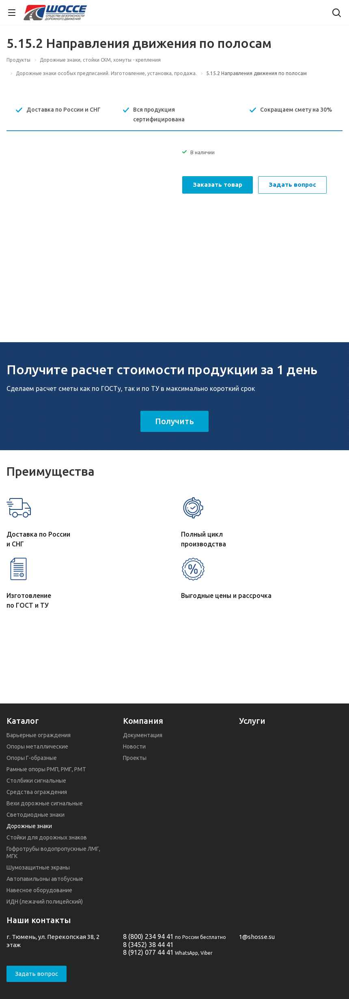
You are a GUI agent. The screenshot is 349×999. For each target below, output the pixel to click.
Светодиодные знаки (35, 814)
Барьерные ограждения (38, 735)
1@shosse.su (257, 936)
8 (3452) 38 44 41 (148, 944)
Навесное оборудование (39, 890)
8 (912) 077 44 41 (148, 952)
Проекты (134, 758)
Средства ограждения (36, 792)
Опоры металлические (37, 746)
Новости (134, 746)
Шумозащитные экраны (38, 867)
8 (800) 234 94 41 (148, 936)
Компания (143, 720)
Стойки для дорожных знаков (46, 837)
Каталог (22, 720)
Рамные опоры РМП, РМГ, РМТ (46, 769)
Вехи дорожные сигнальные (44, 803)
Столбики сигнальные (36, 780)
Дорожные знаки (29, 826)
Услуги (252, 720)
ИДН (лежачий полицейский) (44, 901)
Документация (142, 735)
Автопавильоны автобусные (44, 879)
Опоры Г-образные (31, 758)
